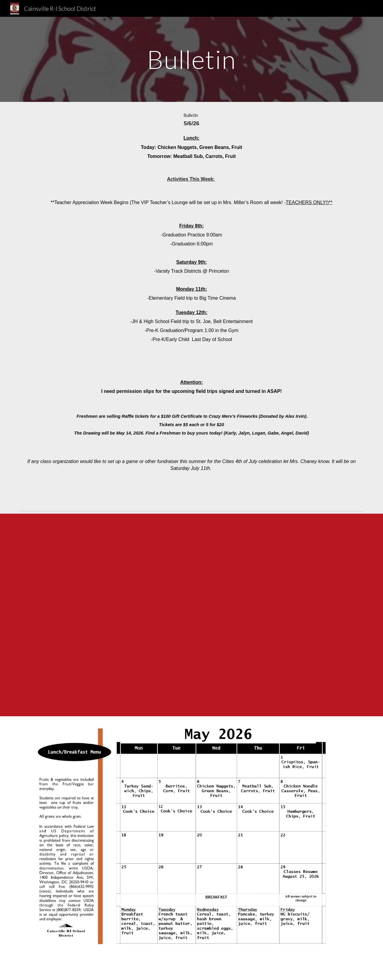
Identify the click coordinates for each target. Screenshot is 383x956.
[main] (191, 59)
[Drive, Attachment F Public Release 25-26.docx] (191, 615)
